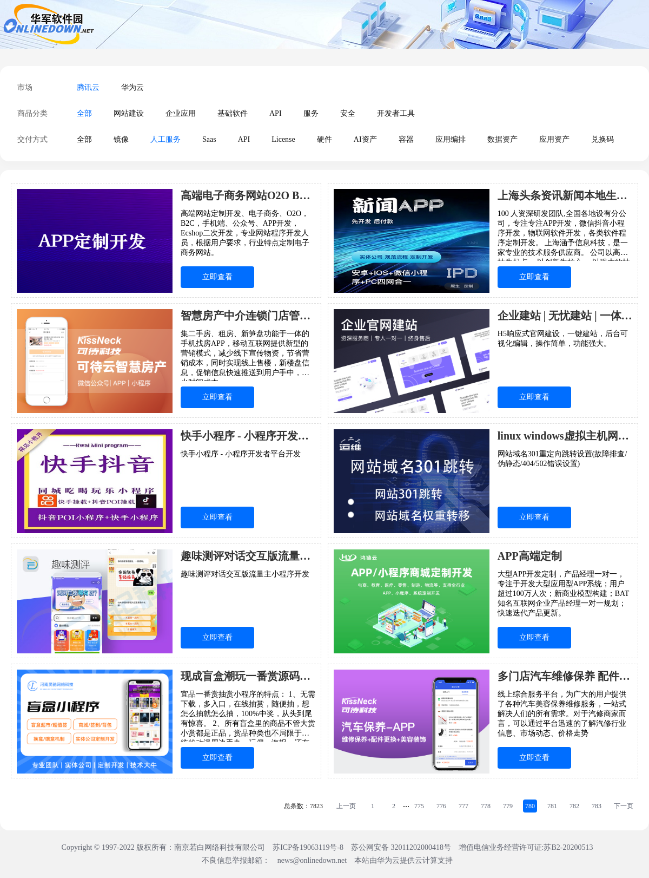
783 (596, 806)
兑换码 (602, 139)
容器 (406, 139)
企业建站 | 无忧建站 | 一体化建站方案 (565, 316)
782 (574, 806)
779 (508, 806)
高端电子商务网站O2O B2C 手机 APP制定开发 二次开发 (248, 195)
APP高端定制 (530, 556)
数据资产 (502, 139)
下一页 (623, 806)
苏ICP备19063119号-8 (308, 847)
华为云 (132, 87)
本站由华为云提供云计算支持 (403, 860)
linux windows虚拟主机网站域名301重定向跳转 (565, 436)
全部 (84, 113)
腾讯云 (88, 87)
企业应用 (180, 113)
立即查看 (217, 277)
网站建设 (129, 113)
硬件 (324, 139)
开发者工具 (396, 113)
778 (486, 806)
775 (419, 806)
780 (530, 806)
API (275, 113)
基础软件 (232, 113)
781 (552, 806)
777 (463, 806)
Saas (209, 139)
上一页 (346, 806)
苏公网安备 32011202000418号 (402, 847)
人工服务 (165, 139)
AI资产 (365, 139)
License (283, 139)
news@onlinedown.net (312, 860)
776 (441, 806)
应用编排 (450, 139)
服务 (311, 113)
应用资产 (554, 139)
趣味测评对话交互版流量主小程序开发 (248, 556)
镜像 (121, 139)
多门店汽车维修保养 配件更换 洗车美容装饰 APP (565, 676)
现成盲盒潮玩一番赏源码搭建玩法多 (248, 676)
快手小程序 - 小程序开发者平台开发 (248, 436)
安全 (347, 113)
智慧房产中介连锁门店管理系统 (248, 316)
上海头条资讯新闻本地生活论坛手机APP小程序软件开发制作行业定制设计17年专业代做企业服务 (565, 195)
